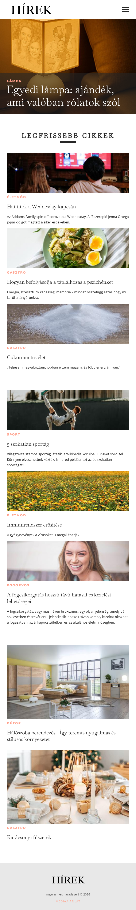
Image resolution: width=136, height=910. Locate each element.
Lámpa (14, 81)
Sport (13, 434)
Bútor (14, 723)
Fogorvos (18, 585)
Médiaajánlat (68, 901)
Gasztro (16, 272)
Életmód (16, 197)
